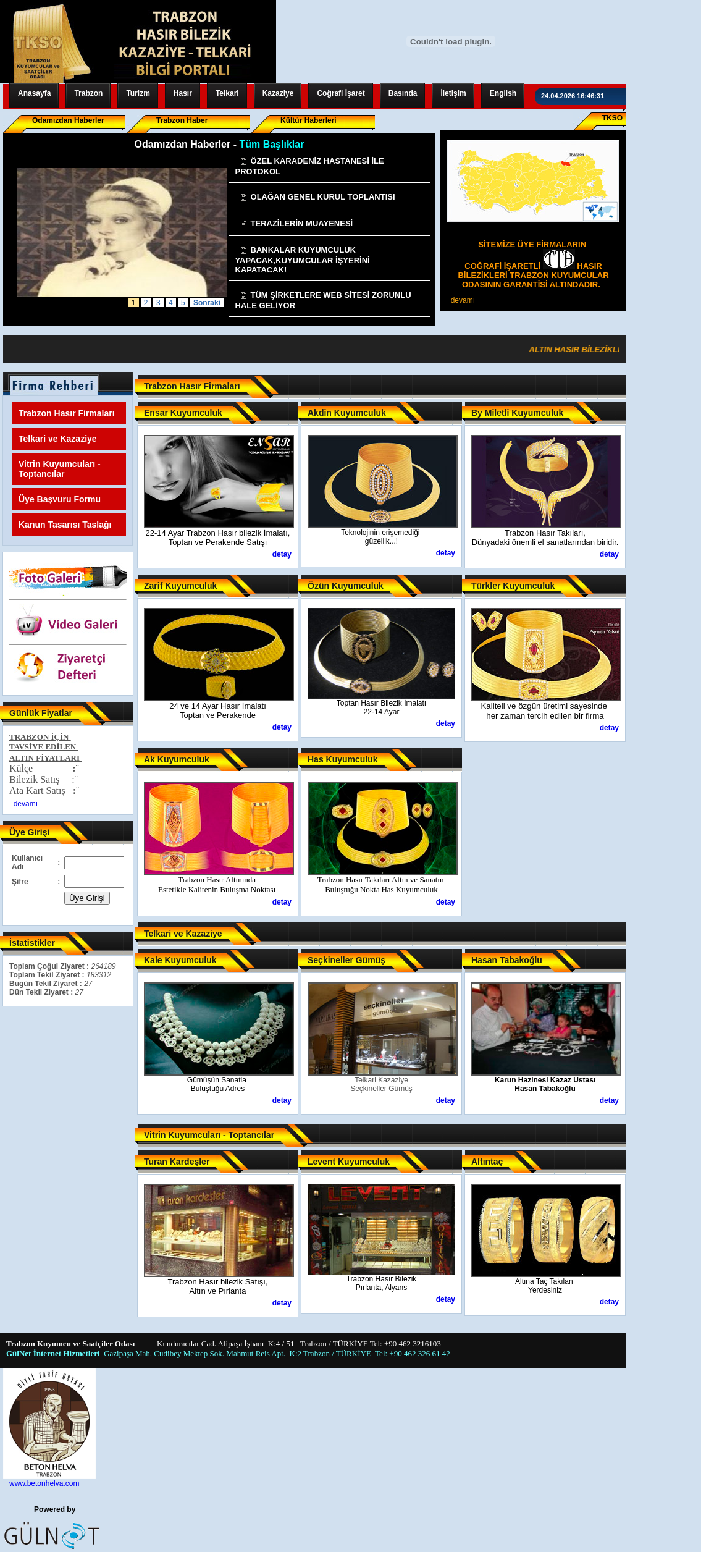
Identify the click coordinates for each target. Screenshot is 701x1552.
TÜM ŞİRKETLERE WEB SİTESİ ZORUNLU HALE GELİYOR (323, 300)
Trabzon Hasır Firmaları (67, 413)
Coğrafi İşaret (340, 93)
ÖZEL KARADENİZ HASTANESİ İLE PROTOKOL (309, 166)
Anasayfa (34, 93)
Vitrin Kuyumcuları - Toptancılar (60, 469)
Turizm (137, 93)
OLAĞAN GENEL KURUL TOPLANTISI (317, 196)
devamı (463, 300)
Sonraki (206, 302)
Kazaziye (278, 93)
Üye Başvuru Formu (60, 499)
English (503, 93)
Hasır (183, 93)
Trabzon (88, 93)
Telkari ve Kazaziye (58, 439)
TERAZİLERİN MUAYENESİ (296, 223)
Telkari (227, 93)
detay (282, 554)
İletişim (453, 93)
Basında (403, 93)
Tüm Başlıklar (271, 144)
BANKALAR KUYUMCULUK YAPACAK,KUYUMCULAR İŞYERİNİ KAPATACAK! (302, 259)
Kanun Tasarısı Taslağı (65, 524)
